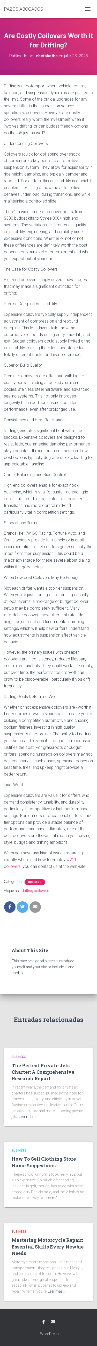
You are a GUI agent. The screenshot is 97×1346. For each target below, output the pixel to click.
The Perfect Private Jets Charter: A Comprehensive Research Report (43, 1072)
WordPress (49, 1334)
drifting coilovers (35, 891)
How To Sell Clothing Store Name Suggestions (44, 1162)
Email (52, 1321)
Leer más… (27, 1116)
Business (34, 882)
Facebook (43, 1322)
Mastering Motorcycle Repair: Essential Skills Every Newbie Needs (48, 1246)
